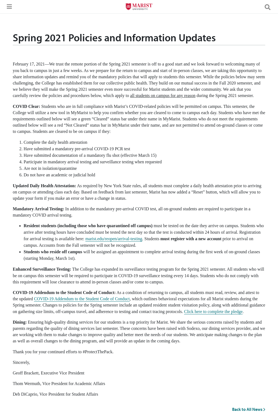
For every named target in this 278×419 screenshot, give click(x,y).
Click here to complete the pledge (213, 311)
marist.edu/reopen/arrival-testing (113, 238)
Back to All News (248, 409)
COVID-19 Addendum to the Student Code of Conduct (81, 298)
